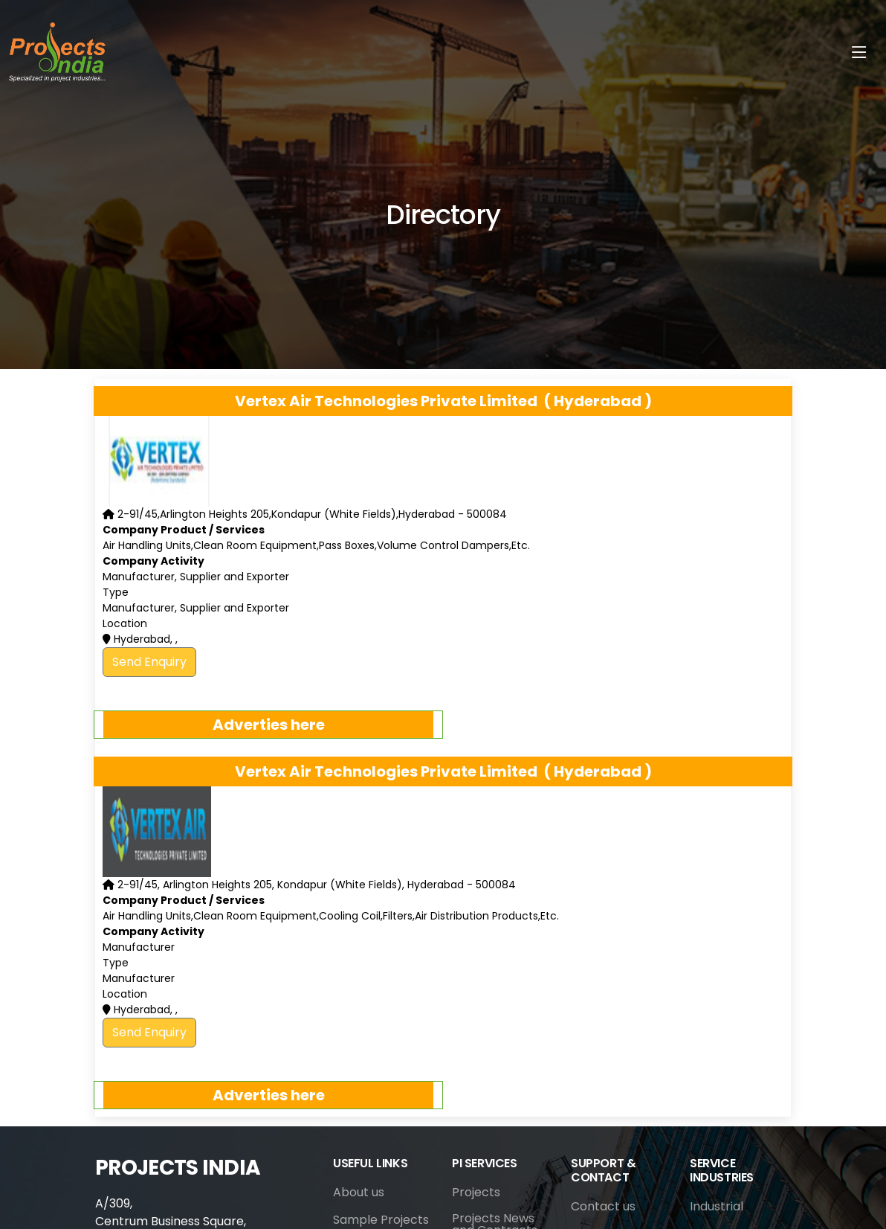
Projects (476, 1192)
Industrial (716, 1207)
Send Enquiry (149, 661)
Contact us (603, 1207)
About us (358, 1192)
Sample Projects (381, 1220)
